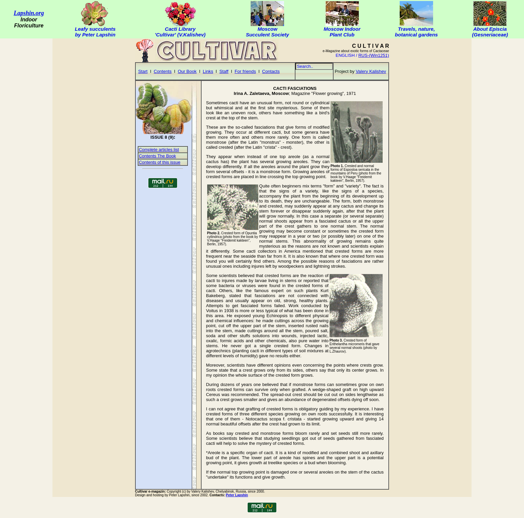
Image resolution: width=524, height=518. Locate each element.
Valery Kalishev (371, 71)
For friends (245, 71)
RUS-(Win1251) (373, 55)
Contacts (271, 71)
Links (208, 71)
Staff (223, 71)
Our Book (187, 71)
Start (142, 71)
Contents (162, 71)
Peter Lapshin (237, 495)
